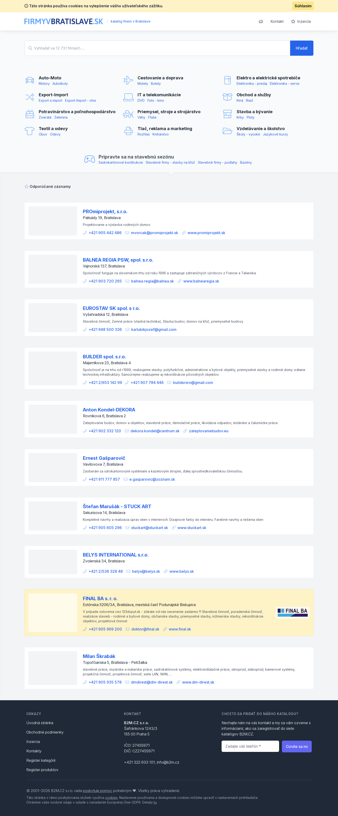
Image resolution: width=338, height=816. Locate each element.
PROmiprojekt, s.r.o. (105, 211)
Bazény (246, 162)
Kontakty (34, 751)
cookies (111, 798)
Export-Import (53, 94)
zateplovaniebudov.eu (208, 431)
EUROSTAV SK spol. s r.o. (111, 308)
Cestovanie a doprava (160, 77)
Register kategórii (40, 760)
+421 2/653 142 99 (105, 382)
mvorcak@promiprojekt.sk (154, 232)
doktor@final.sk (145, 629)
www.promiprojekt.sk (206, 232)
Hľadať (302, 48)
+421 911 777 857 (104, 479)
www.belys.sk (181, 571)
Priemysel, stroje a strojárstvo (169, 111)
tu (155, 802)
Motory (44, 83)
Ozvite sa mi (297, 746)
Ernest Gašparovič (104, 458)
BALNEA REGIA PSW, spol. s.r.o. (118, 260)
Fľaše (152, 117)
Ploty (250, 117)
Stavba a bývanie (255, 111)
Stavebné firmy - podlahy (217, 162)
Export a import (50, 100)
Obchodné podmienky (45, 732)
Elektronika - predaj (252, 83)
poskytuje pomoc (97, 790)
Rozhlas (144, 134)
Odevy (55, 134)
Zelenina (61, 117)
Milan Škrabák (99, 656)
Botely (156, 83)
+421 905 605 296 (105, 527)
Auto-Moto (50, 77)
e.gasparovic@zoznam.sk (152, 479)
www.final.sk (180, 629)
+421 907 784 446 (147, 382)
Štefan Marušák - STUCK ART (117, 506)
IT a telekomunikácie (159, 94)
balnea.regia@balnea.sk (152, 281)
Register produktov (42, 769)
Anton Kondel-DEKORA (109, 410)
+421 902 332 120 (104, 431)
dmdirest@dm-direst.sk (152, 682)
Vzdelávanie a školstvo (261, 128)
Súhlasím (303, 6)
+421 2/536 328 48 (105, 571)
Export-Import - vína (80, 100)
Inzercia (301, 21)
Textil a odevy (53, 128)
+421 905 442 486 (105, 232)
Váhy (141, 117)
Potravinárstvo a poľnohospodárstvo (77, 111)
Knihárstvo (161, 134)
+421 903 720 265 (105, 281)
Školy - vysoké (248, 134)
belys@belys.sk (146, 571)
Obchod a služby (254, 94)
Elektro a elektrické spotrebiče (268, 77)
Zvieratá (45, 117)
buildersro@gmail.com (193, 382)
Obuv (43, 134)
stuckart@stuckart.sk (149, 527)
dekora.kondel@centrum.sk (155, 431)
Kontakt (277, 21)
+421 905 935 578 (105, 682)
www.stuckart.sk (191, 527)
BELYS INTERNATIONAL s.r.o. (116, 555)
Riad (249, 100)
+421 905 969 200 (105, 629)
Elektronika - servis (285, 83)
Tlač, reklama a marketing (165, 128)
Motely (143, 83)
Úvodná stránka (39, 722)
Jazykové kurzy (275, 134)
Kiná (240, 100)
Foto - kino (155, 100)
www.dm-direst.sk (198, 682)
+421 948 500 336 (105, 329)
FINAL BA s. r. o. (100, 598)
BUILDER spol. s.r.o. (104, 357)
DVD (141, 100)
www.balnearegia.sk (201, 281)
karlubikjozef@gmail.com (154, 329)
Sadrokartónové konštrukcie (121, 162)
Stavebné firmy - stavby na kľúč (170, 162)
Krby (240, 117)
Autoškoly (60, 83)
